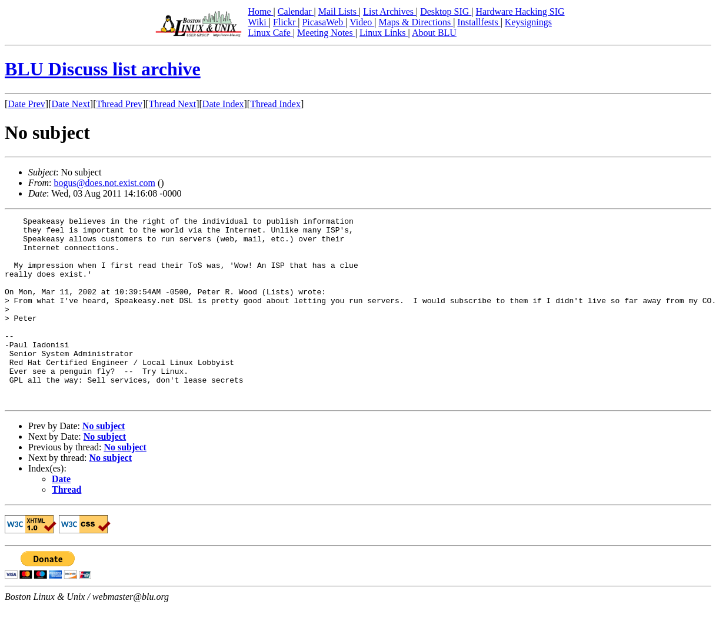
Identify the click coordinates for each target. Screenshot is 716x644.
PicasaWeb (323, 22)
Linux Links (383, 33)
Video (361, 22)
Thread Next (172, 104)
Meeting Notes (326, 33)
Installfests (478, 22)
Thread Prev (119, 104)
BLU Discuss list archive (103, 68)
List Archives (389, 11)
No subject (103, 463)
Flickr (285, 22)
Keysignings (528, 22)
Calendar (296, 11)
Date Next (71, 104)
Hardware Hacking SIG (520, 11)
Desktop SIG (445, 11)
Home (260, 11)
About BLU (434, 33)
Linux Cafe (270, 33)
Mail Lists (338, 11)
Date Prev (26, 104)
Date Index (223, 104)
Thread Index (275, 104)
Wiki (258, 22)
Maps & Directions (415, 22)
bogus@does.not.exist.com (104, 183)
